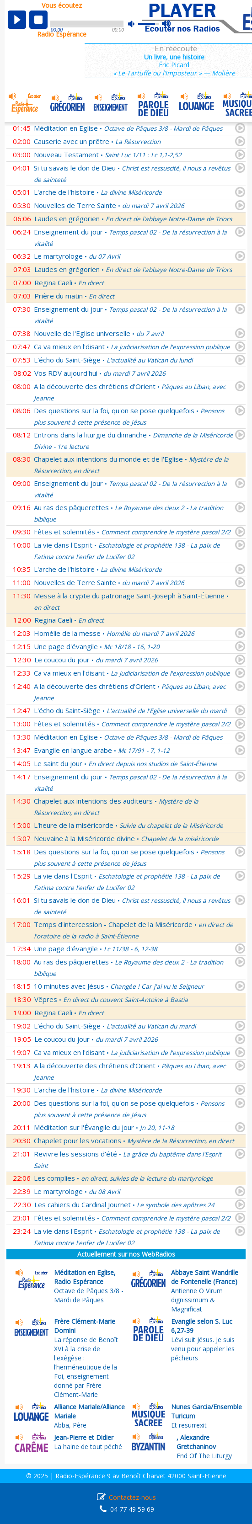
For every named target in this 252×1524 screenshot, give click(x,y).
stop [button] (38, 20)
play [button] (17, 20)
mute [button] (136, 24)
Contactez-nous (132, 1497)
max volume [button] (167, 24)
